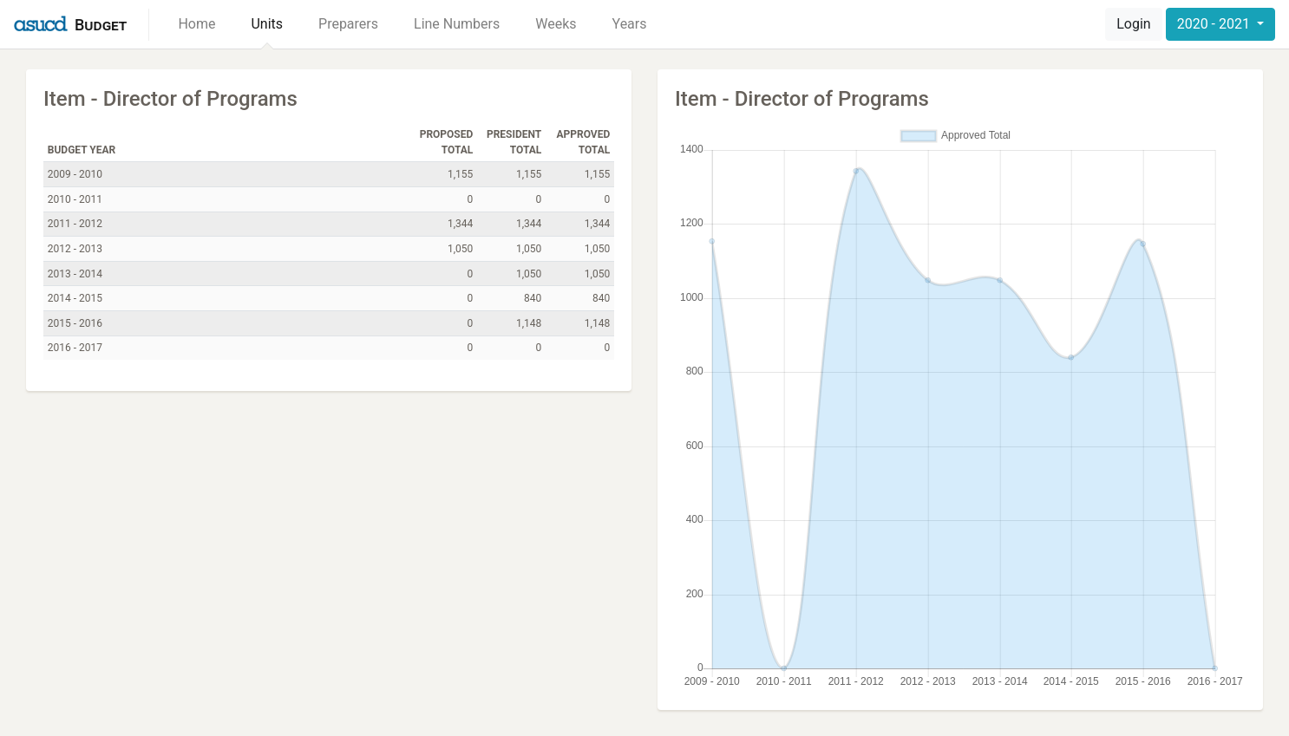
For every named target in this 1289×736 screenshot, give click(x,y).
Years (629, 24)
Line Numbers (457, 24)
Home (196, 24)
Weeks (555, 24)
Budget (101, 25)
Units (267, 24)
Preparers (348, 24)
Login (1133, 24)
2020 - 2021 (1215, 24)
